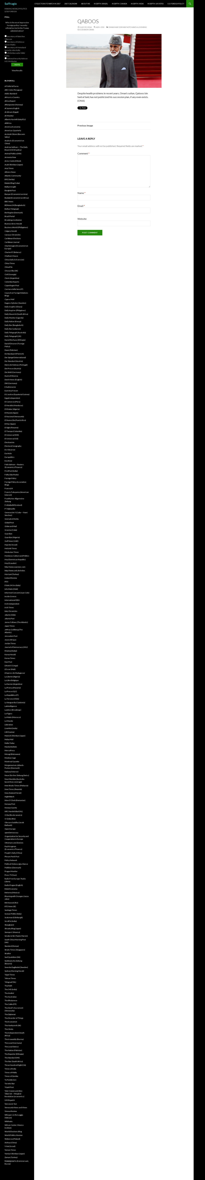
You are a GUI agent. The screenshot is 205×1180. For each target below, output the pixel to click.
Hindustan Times (12, 552)
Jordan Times (10, 643)
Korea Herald (10, 654)
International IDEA (12, 600)
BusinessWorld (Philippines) (16, 227)
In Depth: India (137, 4)
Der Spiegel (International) (15, 357)
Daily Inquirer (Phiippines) (15, 310)
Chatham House (11, 256)
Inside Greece (10, 596)
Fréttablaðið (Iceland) (13, 505)
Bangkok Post (10, 190)
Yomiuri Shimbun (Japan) (15, 1153)
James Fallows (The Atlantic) (16, 622)
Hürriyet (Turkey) (12, 574)
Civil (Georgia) (10, 274)
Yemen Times (10, 1150)
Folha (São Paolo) (12, 474)
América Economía (12, 127)
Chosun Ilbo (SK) (11, 271)
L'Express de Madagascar (15, 673)
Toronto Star (10, 1083)
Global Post (9, 522)
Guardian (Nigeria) (12, 537)
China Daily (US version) (14, 259)
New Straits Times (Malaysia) (16, 785)
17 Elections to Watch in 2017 (47, 4)
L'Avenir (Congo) (11, 665)
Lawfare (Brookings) (13, 710)
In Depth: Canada (119, 4)
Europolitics (9, 457)
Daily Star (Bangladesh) (14, 325)
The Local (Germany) (13, 1043)
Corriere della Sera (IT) (14, 289)
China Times (10, 263)
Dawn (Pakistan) (11, 350)
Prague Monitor (11, 871)
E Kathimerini (10, 387)
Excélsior (8, 461)
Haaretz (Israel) (11, 545)
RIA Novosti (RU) (11, 903)
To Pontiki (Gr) (10, 1080)
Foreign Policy (10, 478)
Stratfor (8, 953)
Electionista (9, 442)
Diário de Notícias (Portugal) (16, 365)
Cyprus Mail (9, 299)
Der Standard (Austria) (14, 361)
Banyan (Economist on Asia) (16, 194)
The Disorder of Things (14, 1018)
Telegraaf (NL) (10, 982)
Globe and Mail (11, 526)
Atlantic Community (13, 176)
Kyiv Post (8, 662)
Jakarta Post (9, 618)
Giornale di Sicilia (12, 519)
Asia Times (9, 168)
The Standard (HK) (12, 1058)
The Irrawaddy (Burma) (14, 1039)
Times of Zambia (11, 1076)
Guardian (8, 533)
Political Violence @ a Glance (16, 864)
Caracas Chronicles (13, 235)
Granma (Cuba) (11, 530)
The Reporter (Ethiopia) (14, 1054)
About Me (85, 4)
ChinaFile (8, 267)
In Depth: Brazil (101, 4)
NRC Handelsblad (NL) (14, 811)
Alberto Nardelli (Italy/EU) (15, 119)
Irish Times (9, 607)
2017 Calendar (70, 4)
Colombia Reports (12, 282)
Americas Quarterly (13, 130)
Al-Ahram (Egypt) (12, 112)
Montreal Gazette (12, 761)
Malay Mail (9, 739)
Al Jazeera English (12, 108)
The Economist (11, 1022)
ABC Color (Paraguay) (13, 90)
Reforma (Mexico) (12, 892)
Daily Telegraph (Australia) (15, 332)
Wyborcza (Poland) (12, 1139)
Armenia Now (10, 157)
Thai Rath (8, 986)
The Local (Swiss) (12, 1046)
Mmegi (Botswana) (12, 754)
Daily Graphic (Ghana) (13, 307)
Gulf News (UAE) (11, 541)
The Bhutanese (11, 1000)
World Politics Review (13, 1135)
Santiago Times (11, 910)
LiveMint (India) (11, 728)
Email (81, 205)
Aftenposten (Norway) (14, 104)
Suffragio (11, 3)
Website (82, 218)
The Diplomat (10, 1014)
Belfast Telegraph (12, 209)
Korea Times (10, 658)
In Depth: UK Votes (156, 4)
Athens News (10, 172)
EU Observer (10, 450)
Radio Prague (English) (14, 885)
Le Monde (9, 721)
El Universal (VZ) (11, 438)
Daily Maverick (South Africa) (16, 314)
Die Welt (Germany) (13, 372)
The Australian (11, 997)
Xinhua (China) (11, 1142)
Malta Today (9, 743)
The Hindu (9, 1029)
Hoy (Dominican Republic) (15, 559)
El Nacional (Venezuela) (14, 416)
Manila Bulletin (11, 747)
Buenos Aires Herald (13, 223)
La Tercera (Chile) (12, 699)
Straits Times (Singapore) (15, 950)
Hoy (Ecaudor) (10, 563)
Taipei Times (10, 974)
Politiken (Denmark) (13, 867)
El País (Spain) (10, 424)
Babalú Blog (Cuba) (12, 183)
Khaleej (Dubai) (11, 651)
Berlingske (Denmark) (14, 212)
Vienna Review (11, 1111)
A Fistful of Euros (12, 86)
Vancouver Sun (11, 1104)
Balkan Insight (10, 187)
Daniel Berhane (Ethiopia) (15, 340)
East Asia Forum (11, 390)
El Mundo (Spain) (11, 413)
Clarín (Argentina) (12, 278)
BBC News (9, 201)
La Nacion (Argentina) (13, 684)
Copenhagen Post (12, 285)
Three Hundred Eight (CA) (15, 1065)
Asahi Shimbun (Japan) (14, 164)
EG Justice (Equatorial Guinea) (17, 394)
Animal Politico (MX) (13, 153)
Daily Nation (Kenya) (13, 321)
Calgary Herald (11, 231)
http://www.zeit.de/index (15, 570)
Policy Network (11, 860)
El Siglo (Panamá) (11, 427)
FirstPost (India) (11, 471)
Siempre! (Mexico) (12, 932)
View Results (17, 70)
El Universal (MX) (12, 435)
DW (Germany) (11, 383)
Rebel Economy (11, 889)
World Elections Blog (13, 1131)
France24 (9, 488)
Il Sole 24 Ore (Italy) (12, 585)
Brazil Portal (10, 216)
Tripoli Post (9, 1087)
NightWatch (9, 796)
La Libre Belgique (12, 680)
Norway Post (10, 804)
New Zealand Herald (13, 793)
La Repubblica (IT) (12, 695)
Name (81, 192)
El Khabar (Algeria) (12, 409)
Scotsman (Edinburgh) (14, 917)
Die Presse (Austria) (13, 368)
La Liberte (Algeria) (12, 676)
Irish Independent (12, 604)
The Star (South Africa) (14, 1061)
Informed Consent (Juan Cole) (17, 593)
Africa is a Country (12, 97)
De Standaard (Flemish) (14, 354)
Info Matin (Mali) (11, 589)
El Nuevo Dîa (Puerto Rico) (15, 420)
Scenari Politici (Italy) (13, 914)
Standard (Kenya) (12, 946)
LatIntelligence (11, 706)
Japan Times (10, 626)
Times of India (10, 1069)
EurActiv (8, 453)
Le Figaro (8, 713)
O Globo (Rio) (10, 819)
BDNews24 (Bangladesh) (15, 205)
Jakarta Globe (10, 615)
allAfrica (8, 123)
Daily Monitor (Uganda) (14, 318)
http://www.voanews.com (15, 567)
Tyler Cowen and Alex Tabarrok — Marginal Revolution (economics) (14, 1094)
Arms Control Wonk (13, 161)
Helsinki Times (11, 548)
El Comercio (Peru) (12, 402)
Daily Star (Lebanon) (13, 329)
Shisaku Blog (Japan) (13, 928)
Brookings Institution (13, 220)
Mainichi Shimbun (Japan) (15, 736)
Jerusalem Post (11, 636)
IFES (6, 581)
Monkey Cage (10, 758)
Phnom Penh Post (12, 856)
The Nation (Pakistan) (13, 1050)
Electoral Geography (13, 446)
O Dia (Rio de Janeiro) (13, 815)
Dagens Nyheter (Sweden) (15, 303)
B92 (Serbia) (10, 179)
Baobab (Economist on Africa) (17, 198)
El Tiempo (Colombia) (13, 431)
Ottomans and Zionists (14, 843)
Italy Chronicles (11, 611)
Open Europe (10, 829)
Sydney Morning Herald (14, 971)
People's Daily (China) (13, 853)
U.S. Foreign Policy (176, 4)
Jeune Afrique (10, 640)
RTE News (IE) (10, 906)
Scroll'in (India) (11, 921)
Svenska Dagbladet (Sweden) (16, 967)
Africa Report (10, 101)
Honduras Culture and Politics (17, 556)
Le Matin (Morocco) (13, 717)
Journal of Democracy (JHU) (16, 647)
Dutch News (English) (13, 379)
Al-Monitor (9, 116)
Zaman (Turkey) (11, 1157)
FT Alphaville (10, 509)
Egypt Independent (12, 398)
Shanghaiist (9, 925)
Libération (9, 724)
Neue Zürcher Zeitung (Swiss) (17, 775)
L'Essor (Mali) (10, 669)
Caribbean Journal (12, 242)
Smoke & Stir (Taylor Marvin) (16, 936)
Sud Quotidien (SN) (12, 957)
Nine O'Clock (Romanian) (15, 800)
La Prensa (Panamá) (13, 688)
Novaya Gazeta (11, 808)
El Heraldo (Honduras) (14, 405)
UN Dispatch (10, 1100)
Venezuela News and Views (16, 1107)
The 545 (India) (11, 989)
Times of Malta (11, 1072)
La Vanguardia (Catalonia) (15, 702)
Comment (83, 153)
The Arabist (9, 993)
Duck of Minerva (11, 376)
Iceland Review (11, 578)
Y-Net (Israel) (10, 1146)
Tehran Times (10, 978)
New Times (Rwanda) (13, 789)
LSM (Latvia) (9, 732)
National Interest (11, 772)
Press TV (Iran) (11, 875)
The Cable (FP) (10, 1004)
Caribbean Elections (13, 238)
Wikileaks (9, 1121)
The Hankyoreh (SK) (13, 1025)
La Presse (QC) (11, 691)
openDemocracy (11, 832)
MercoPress (10, 750)
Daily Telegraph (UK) (13, 336)
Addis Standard (11, 93)
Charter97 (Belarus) (13, 252)
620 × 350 (100, 27)
